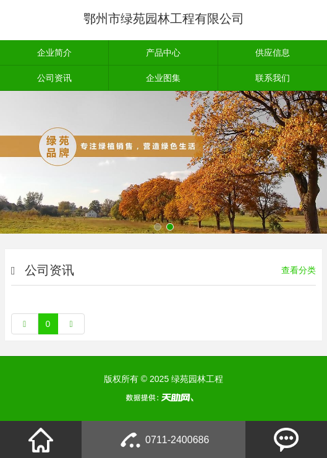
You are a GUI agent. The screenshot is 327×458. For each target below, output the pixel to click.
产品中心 (163, 52)
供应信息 (272, 52)
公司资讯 (54, 78)
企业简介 (54, 52)
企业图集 (163, 78)
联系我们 (272, 78)
